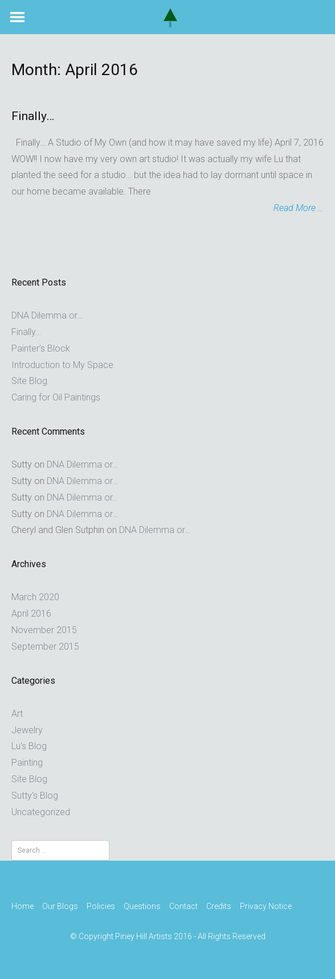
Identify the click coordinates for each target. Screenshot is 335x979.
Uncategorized (40, 812)
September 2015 (45, 646)
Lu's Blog (29, 746)
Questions (142, 906)
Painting (27, 762)
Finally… (32, 116)
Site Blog (29, 380)
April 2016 (31, 613)
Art (17, 713)
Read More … (298, 208)
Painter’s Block (40, 348)
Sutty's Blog (34, 795)
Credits (218, 906)
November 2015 (44, 630)
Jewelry (27, 730)
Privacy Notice (266, 906)
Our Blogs (60, 906)
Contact (183, 906)
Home (22, 906)
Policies (101, 906)
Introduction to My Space (62, 365)
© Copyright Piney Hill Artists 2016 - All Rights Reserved (167, 936)
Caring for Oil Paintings (55, 397)
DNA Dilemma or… (47, 315)
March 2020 (35, 597)
